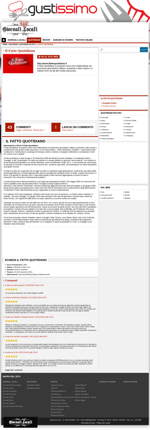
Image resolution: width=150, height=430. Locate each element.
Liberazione (129, 126)
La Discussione (106, 133)
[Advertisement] (58, 42)
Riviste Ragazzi (80, 391)
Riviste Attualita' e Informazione (62, 397)
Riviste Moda (80, 388)
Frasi (102, 192)
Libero (103, 120)
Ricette (127, 195)
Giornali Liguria (8, 388)
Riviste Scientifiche (82, 394)
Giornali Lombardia (10, 391)
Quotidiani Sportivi (109, 106)
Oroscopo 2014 (106, 195)
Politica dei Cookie (103, 423)
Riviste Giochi (56, 412)
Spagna (127, 198)
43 (9, 127)
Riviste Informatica (57, 415)
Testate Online (130, 382)
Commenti (23, 127)
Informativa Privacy (88, 423)
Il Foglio (128, 123)
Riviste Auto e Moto (58, 400)
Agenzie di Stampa (107, 382)
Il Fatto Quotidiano (107, 139)
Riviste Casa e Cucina (59, 403)
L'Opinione (104, 129)
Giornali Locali (16, 40)
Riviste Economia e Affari (60, 406)
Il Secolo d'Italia (130, 120)
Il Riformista (105, 123)
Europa (103, 126)
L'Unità (127, 117)
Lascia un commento (77, 127)
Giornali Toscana (9, 403)
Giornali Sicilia (8, 400)
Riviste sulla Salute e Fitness (85, 397)
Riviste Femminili (57, 409)
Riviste (54, 382)
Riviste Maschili (80, 385)
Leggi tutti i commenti (13, 370)
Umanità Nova (130, 133)
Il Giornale (104, 117)
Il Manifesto (105, 136)
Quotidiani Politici (109, 103)
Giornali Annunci (57, 385)
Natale (127, 192)
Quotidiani (34, 40)
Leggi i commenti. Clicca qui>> (30, 130)
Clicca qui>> (67, 130)
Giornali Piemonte (9, 394)
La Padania (129, 136)
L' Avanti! (128, 129)
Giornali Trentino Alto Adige (13, 406)
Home (5, 44)
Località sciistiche (107, 198)
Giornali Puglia (8, 397)
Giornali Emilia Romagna (12, 385)
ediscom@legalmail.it (88, 420)
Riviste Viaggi (80, 400)
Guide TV (54, 388)
